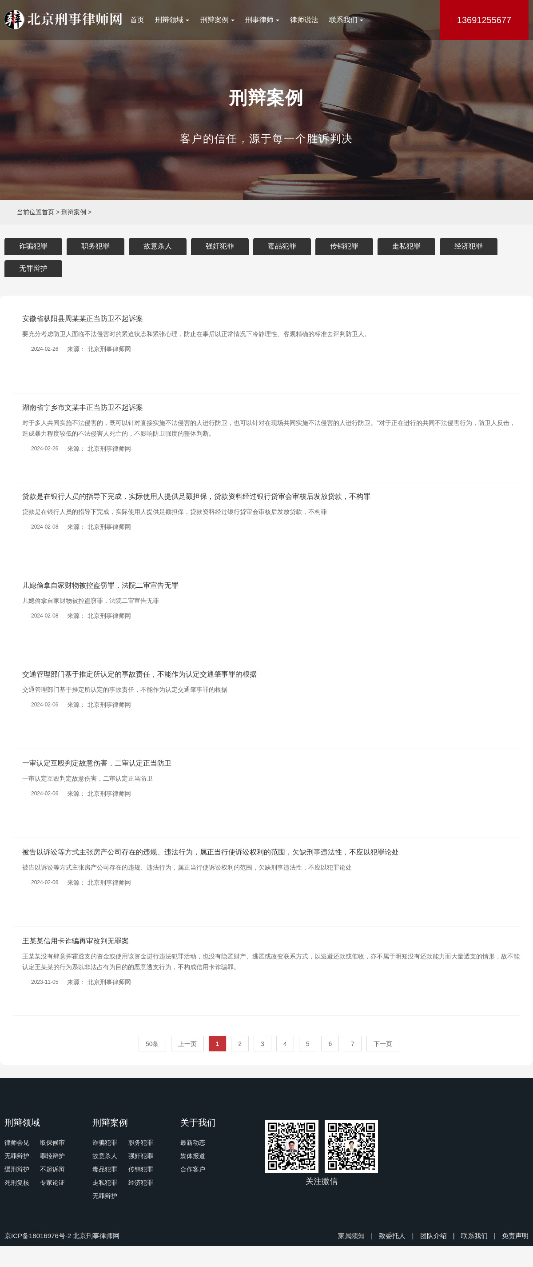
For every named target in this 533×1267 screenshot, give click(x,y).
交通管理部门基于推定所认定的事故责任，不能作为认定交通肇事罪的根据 (139, 674)
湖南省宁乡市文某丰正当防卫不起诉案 (82, 407)
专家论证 (52, 1182)
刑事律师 (265, 20)
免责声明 (515, 1235)
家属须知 (351, 1235)
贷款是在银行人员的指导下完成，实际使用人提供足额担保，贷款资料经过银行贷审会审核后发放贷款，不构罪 (196, 496)
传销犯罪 (344, 246)
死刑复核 (16, 1182)
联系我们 (351, 20)
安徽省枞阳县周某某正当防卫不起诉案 (82, 318)
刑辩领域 (174, 20)
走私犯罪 (406, 246)
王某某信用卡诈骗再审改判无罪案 (75, 941)
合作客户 (192, 1169)
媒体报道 (192, 1155)
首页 (138, 20)
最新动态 (192, 1142)
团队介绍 (434, 1235)
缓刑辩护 (16, 1169)
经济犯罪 (468, 246)
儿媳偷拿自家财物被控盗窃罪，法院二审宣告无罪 (100, 585)
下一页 (383, 1043)
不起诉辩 (52, 1169)
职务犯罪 (95, 246)
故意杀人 (157, 246)
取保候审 (52, 1142)
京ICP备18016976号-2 (37, 1235)
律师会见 (16, 1142)
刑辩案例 (220, 20)
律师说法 (308, 20)
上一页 (187, 1043)
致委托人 (392, 1235)
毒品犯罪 (282, 246)
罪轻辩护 (52, 1155)
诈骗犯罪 (33, 246)
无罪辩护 (33, 268)
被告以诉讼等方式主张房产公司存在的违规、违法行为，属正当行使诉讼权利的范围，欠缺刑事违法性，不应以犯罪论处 (210, 852)
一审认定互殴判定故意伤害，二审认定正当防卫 (96, 763)
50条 (152, 1043)
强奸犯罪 (220, 246)
